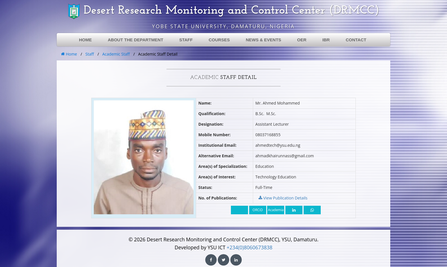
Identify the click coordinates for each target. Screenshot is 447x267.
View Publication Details (283, 198)
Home (69, 54)
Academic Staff (116, 54)
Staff (90, 54)
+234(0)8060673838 (249, 247)
